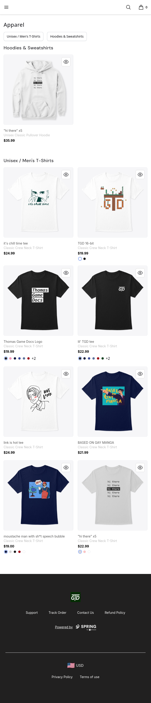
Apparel (14, 24)
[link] (38, 90)
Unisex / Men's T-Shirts (23, 36)
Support (32, 612)
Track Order (57, 612)
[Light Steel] (10, 551)
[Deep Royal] (19, 358)
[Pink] (10, 358)
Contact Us (85, 612)
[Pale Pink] (84, 551)
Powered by (75, 627)
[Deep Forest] (102, 358)
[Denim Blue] (24, 358)
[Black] (84, 258)
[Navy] (15, 358)
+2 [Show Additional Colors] (34, 358)
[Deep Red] (28, 358)
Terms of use (89, 677)
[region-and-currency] (75, 665)
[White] (80, 258)
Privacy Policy (62, 677)
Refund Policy (115, 612)
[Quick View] (66, 61)
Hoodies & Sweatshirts (67, 36)
